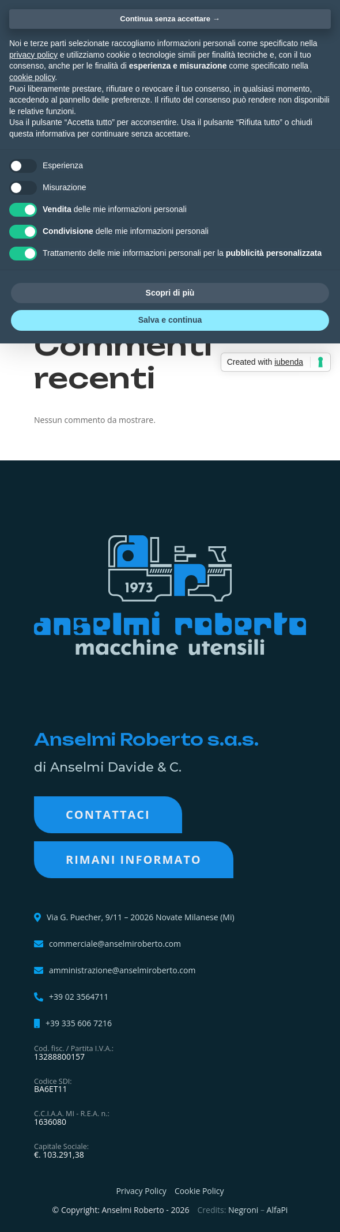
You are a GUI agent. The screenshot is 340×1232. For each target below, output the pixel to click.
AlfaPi (277, 1209)
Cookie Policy (199, 1190)
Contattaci (108, 814)
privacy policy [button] (33, 54)
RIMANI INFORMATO (134, 859)
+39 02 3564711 (78, 997)
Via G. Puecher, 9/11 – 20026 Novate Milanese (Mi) (141, 917)
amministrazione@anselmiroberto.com (122, 970)
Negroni (243, 1209)
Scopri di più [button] (170, 292)
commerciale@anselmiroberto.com (115, 944)
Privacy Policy (141, 1190)
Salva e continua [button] (170, 319)
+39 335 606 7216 (79, 1023)
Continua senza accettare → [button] (170, 18)
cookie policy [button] (32, 77)
